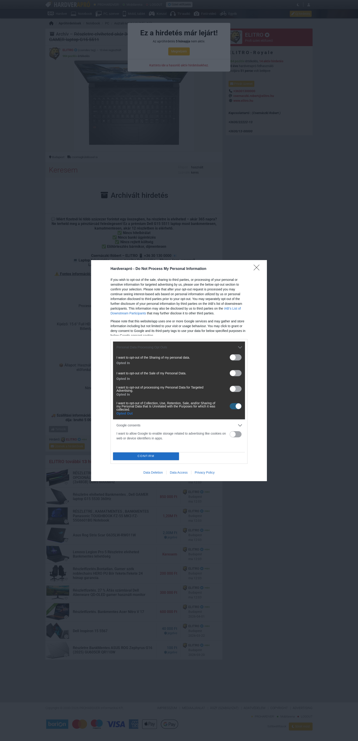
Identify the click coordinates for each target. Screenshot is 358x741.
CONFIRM (146, 456)
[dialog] (179, 370)
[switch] (236, 357)
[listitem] (179, 347)
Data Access (179, 472)
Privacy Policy (205, 472)
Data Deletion (153, 472)
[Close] (258, 269)
